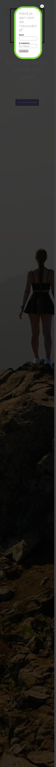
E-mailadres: (28, 45)
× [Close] (42, 6)
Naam (21, 35)
